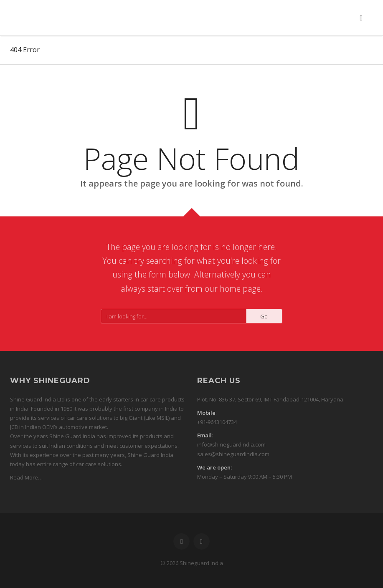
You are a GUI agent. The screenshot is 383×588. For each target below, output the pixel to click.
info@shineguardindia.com (231, 444)
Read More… (26, 477)
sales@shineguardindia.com (233, 454)
